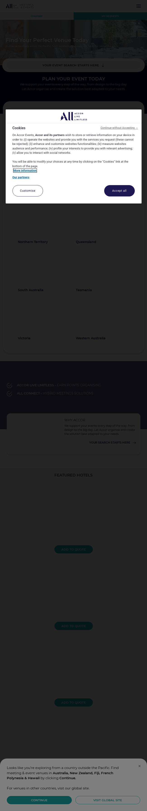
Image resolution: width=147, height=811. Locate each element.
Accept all (119, 190)
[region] (74, 156)
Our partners (20, 177)
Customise (27, 190)
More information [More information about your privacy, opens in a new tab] (25, 170)
